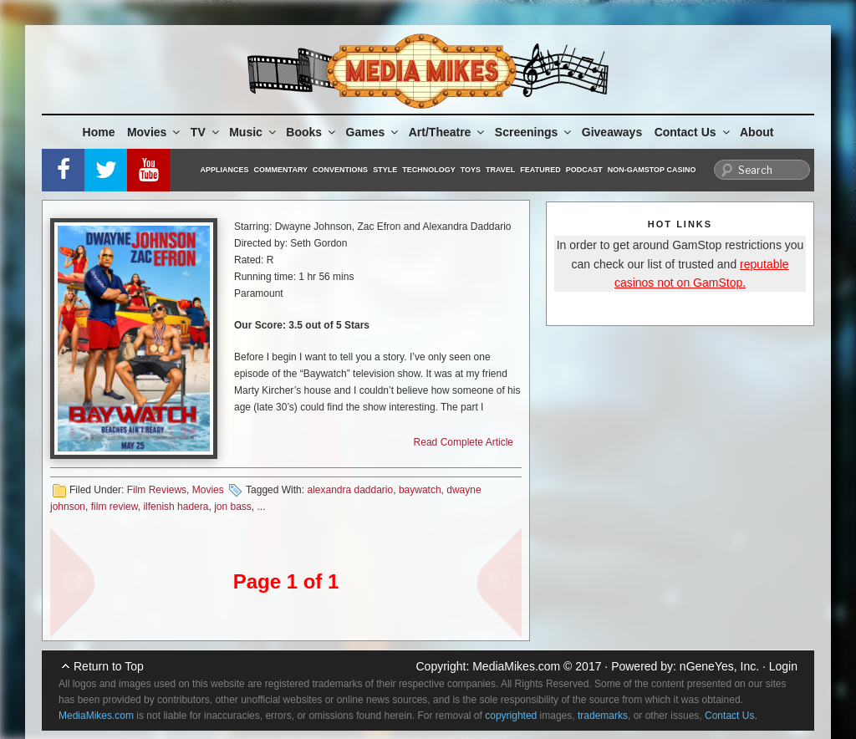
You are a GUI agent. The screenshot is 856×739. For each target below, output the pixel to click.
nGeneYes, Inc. (719, 666)
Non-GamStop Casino (652, 170)
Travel (500, 170)
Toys (471, 170)
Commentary (281, 170)
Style (385, 170)
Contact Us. (731, 715)
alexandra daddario (350, 490)
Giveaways (612, 132)
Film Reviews (156, 490)
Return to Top (109, 666)
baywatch (420, 490)
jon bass (233, 506)
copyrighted (511, 715)
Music (253, 132)
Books (312, 132)
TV (206, 132)
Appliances (225, 170)
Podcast (584, 170)
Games (373, 132)
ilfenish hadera (175, 506)
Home (99, 132)
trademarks (603, 715)
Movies (154, 132)
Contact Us (693, 132)
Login (783, 666)
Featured (540, 170)
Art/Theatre (448, 132)
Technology (429, 170)
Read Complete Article (463, 442)
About (756, 132)
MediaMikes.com (516, 666)
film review (114, 506)
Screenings (534, 132)
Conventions (340, 170)
